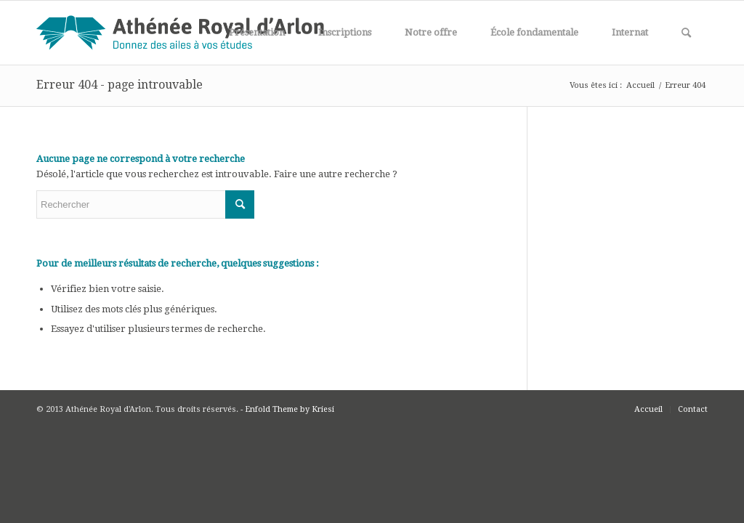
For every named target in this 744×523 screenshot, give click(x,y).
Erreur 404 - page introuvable (119, 85)
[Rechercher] (686, 33)
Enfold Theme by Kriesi (289, 409)
